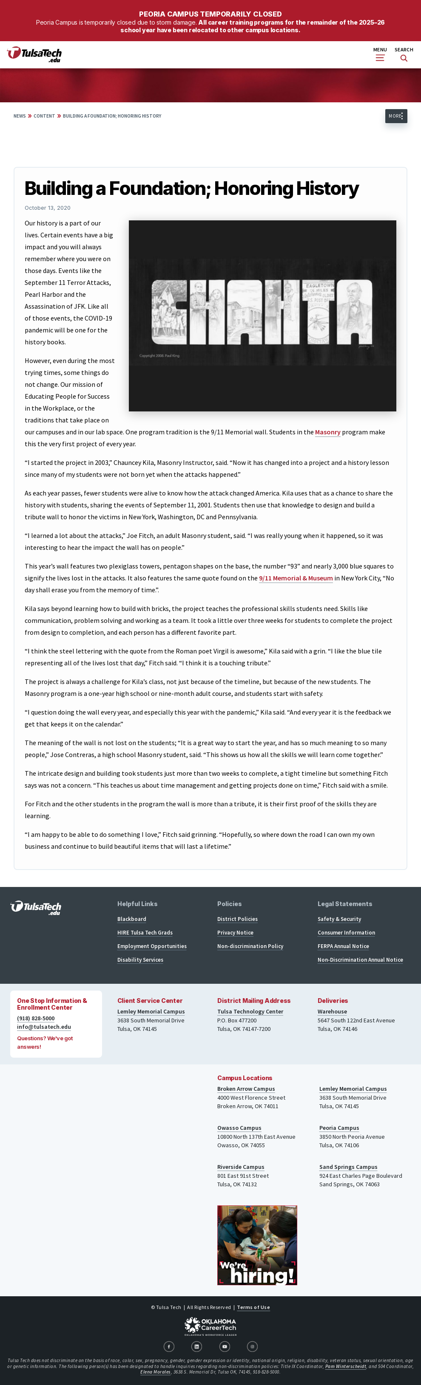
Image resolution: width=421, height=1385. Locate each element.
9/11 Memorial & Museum (296, 578)
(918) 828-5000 (35, 1018)
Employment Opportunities (152, 946)
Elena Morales (155, 1372)
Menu (380, 53)
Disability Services (140, 959)
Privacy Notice (235, 932)
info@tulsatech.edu (44, 1026)
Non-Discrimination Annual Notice (360, 959)
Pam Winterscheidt (346, 1366)
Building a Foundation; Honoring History (112, 116)
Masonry (328, 432)
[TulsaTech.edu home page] (34, 60)
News (20, 116)
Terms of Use (253, 1307)
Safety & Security (339, 919)
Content (44, 116)
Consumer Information (346, 932)
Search (404, 54)
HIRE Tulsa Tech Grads (145, 932)
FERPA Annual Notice (343, 946)
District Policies (237, 919)
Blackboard (131, 919)
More (395, 116)
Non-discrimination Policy (250, 946)
